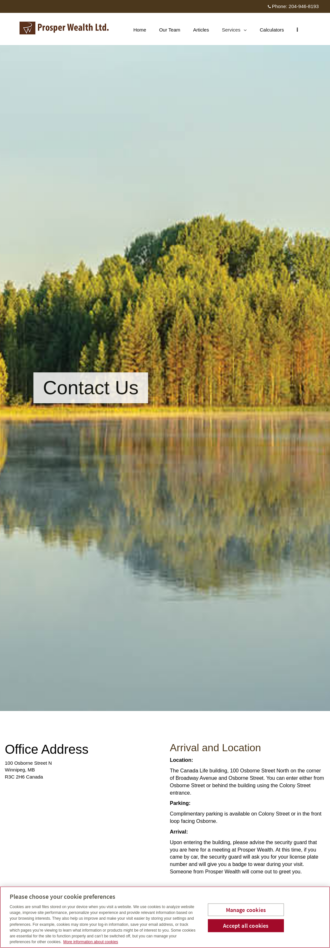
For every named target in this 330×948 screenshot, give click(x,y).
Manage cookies (246, 909)
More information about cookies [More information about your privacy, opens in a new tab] (90, 942)
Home (143, 29)
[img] (165, 355)
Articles (204, 29)
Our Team (173, 29)
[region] (165, 917)
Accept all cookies (245, 925)
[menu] (300, 29)
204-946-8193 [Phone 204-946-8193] (304, 6)
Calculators (275, 29)
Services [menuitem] (237, 31)
